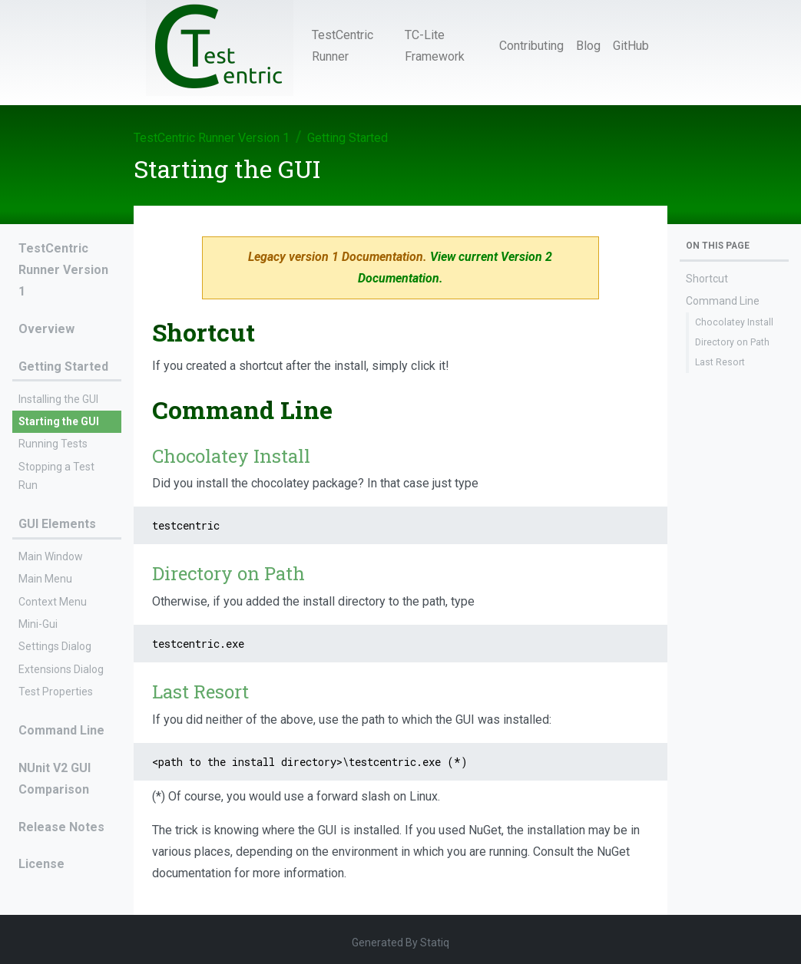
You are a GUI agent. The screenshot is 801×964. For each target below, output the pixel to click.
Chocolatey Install (734, 322)
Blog (588, 45)
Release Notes (61, 827)
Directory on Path (732, 342)
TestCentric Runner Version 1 (212, 137)
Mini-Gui (38, 624)
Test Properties (55, 691)
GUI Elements (57, 524)
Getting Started (347, 137)
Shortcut (707, 278)
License (41, 864)
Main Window (50, 556)
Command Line (61, 730)
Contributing (531, 45)
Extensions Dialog (61, 669)
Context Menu (52, 602)
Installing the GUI (58, 399)
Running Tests (53, 443)
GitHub (631, 45)
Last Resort (720, 362)
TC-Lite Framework (435, 46)
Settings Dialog (54, 646)
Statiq (434, 942)
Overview (46, 329)
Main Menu (45, 579)
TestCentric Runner (342, 46)
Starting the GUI (58, 421)
